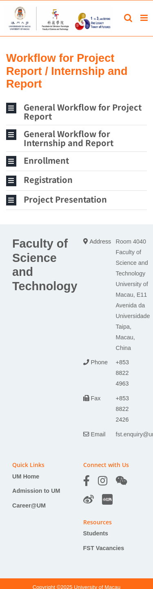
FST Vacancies (103, 548)
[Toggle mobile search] (128, 18)
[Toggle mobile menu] (144, 18)
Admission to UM (36, 490)
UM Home (25, 476)
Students (96, 533)
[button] (76, 112)
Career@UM (29, 505)
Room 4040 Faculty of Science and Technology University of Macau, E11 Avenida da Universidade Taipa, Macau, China (133, 294)
